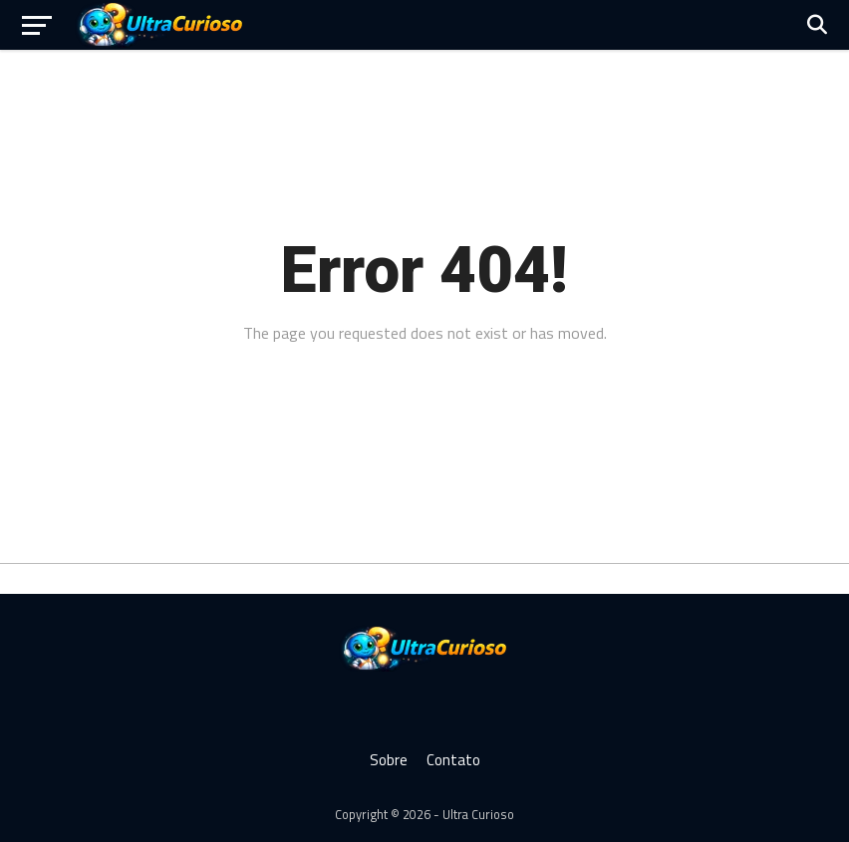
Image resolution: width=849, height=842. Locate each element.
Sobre (389, 759)
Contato (453, 759)
